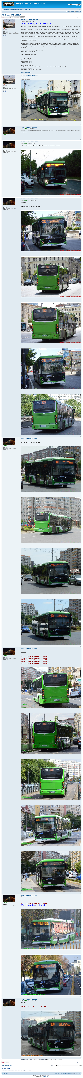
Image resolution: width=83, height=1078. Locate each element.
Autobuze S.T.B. (27, 9)
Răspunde (5, 17)
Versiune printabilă (77, 9)
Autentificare (78, 11)
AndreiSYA (25, 128)
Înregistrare (72, 11)
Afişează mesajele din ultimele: (30, 1059)
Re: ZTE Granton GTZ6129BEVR (29, 75)
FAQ (68, 11)
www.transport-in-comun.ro (26, 72)
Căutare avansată (77, 5)
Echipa (56, 1073)
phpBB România (45, 1076)
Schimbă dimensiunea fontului (80, 9)
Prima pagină (6, 9)
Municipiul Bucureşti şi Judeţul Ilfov (17, 9)
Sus (80, 73)
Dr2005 (24, 21)
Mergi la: (52, 1065)
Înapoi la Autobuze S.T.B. (7, 1065)
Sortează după (46, 1059)
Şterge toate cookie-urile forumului (64, 1073)
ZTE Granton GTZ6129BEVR (11, 15)
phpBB (37, 1075)
